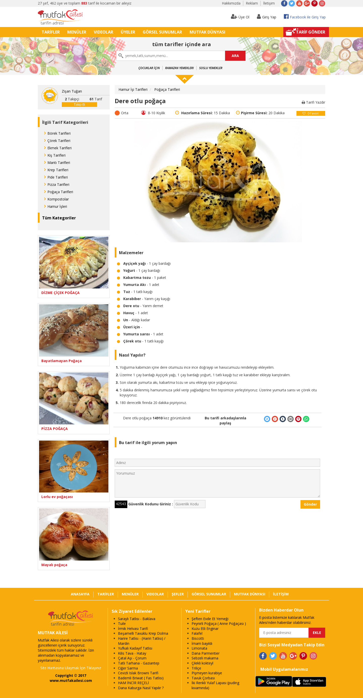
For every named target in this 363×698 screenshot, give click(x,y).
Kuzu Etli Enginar (205, 628)
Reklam (252, 3)
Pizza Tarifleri (58, 184)
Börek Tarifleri (59, 133)
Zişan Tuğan (72, 91)
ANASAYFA (80, 594)
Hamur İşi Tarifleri (132, 89)
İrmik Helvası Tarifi (133, 628)
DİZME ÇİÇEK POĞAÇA (60, 293)
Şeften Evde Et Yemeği (210, 618)
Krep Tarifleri (57, 169)
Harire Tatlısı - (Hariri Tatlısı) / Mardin (141, 641)
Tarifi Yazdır (313, 102)
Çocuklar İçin (149, 68)
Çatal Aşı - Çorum (132, 658)
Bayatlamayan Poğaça (61, 361)
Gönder (310, 504)
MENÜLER (76, 32)
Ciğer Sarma (128, 668)
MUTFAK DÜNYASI (207, 32)
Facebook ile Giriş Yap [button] (305, 16)
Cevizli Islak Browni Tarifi (138, 673)
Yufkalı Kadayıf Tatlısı (135, 648)
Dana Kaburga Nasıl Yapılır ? (141, 687)
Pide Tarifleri (57, 177)
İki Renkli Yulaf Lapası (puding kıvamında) (215, 685)
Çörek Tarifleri (58, 140)
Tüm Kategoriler (59, 218)
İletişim (269, 3)
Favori (310, 113)
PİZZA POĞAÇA (54, 428)
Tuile (122, 623)
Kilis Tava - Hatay (132, 653)
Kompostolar (58, 199)
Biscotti (198, 638)
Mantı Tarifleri (58, 162)
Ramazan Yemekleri (179, 68)
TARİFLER (51, 32)
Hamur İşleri (57, 206)
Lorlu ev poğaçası (57, 497)
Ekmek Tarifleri (59, 148)
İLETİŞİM (281, 594)
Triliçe (196, 668)
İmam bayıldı (202, 643)
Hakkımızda (231, 3)
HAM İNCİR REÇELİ (133, 682)
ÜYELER (128, 32)
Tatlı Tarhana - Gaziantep (138, 663)
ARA (235, 55)
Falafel (197, 633)
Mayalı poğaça (54, 565)
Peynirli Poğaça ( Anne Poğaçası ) (219, 623)
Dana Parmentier (206, 653)
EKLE (317, 632)
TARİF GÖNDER (310, 32)
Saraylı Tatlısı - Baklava (136, 618)
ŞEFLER (178, 594)
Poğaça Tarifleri (60, 191)
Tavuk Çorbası (203, 678)
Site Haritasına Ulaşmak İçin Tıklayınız (70, 667)
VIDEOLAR (103, 32)
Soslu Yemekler (210, 68)
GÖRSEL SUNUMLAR (162, 32)
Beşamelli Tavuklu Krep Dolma (143, 633)
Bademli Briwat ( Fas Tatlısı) (141, 678)
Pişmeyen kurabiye (207, 673)
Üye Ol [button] (240, 16)
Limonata (199, 648)
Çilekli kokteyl (202, 663)
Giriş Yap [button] (266, 16)
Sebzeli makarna (205, 658)
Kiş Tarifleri (56, 155)
